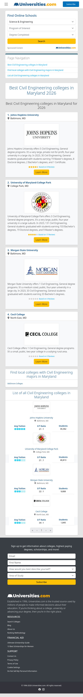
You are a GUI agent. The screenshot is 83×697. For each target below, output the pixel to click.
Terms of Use (12, 663)
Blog (9, 625)
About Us (11, 629)
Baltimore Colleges (15, 383)
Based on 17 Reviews (46, 234)
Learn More (41, 172)
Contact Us (11, 656)
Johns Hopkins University (25, 114)
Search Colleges (13, 621)
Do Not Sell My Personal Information (22, 671)
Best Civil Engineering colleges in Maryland (27, 64)
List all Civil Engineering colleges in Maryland (28, 75)
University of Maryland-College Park (31, 182)
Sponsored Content (15, 48)
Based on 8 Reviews (46, 167)
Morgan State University (24, 250)
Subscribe (70, 4)
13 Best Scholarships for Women (20, 646)
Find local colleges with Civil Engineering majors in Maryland (35, 70)
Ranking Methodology (16, 633)
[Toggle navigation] (6, 4)
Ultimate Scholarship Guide (18, 643)
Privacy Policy (12, 660)
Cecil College (18, 314)
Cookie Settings (13, 667)
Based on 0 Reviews (46, 299)
